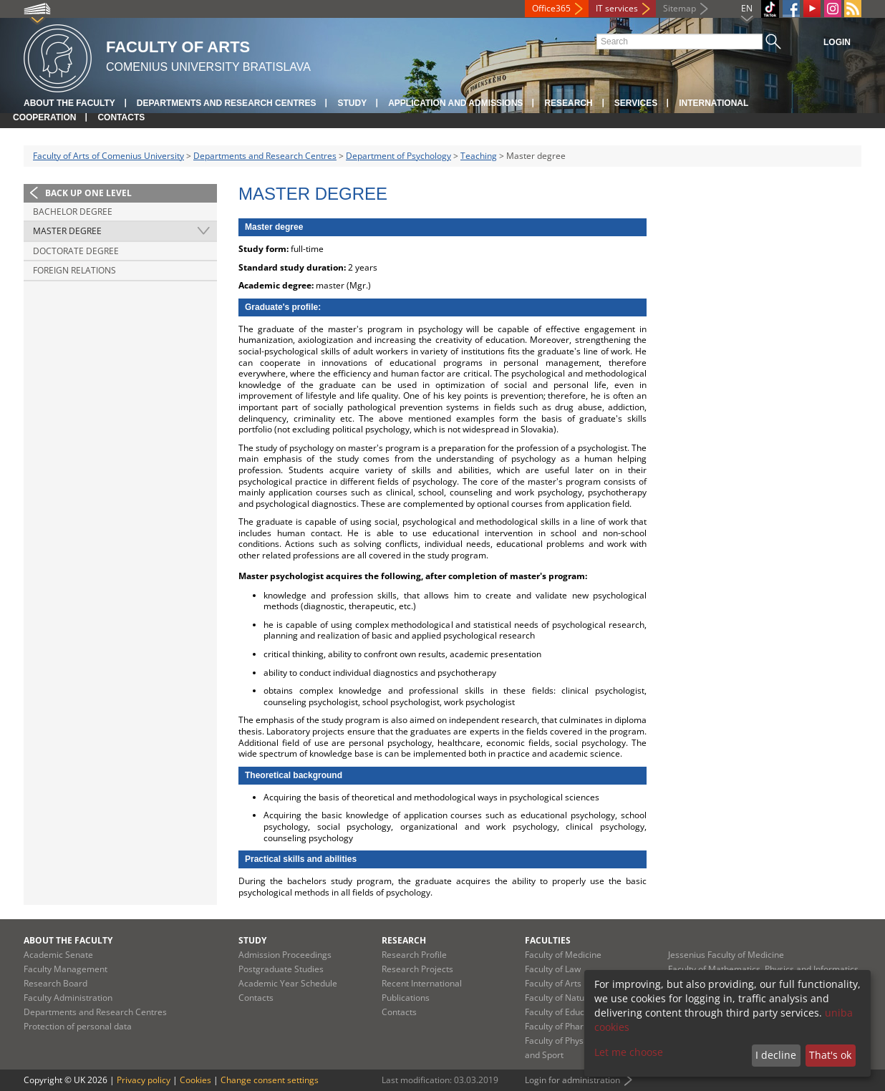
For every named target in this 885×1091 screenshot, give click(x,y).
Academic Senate (58, 955)
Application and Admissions (455, 103)
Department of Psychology (398, 156)
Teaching (478, 156)
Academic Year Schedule (287, 983)
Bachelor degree (72, 211)
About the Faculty (69, 103)
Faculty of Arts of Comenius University (108, 156)
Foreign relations (74, 270)
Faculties (548, 940)
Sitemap (679, 8)
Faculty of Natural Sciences (578, 997)
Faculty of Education (564, 1012)
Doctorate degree (76, 251)
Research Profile (414, 955)
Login (837, 42)
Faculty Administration (68, 997)
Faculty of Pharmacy (565, 1026)
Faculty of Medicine (563, 955)
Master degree (67, 231)
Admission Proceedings (285, 955)
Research (568, 103)
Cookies (195, 1080)
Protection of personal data (78, 1026)
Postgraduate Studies (281, 969)
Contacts (121, 117)
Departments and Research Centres (226, 103)
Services (635, 103)
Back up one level (88, 193)
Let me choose (628, 1052)
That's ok (830, 1055)
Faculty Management (65, 969)
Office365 (551, 8)
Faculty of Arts (553, 983)
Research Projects (417, 969)
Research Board (55, 983)
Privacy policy (143, 1080)
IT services (617, 8)
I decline (775, 1055)
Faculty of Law (553, 969)
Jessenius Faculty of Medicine (726, 955)
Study (352, 103)
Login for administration (572, 1080)
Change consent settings (270, 1080)
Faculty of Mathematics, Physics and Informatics (763, 969)
